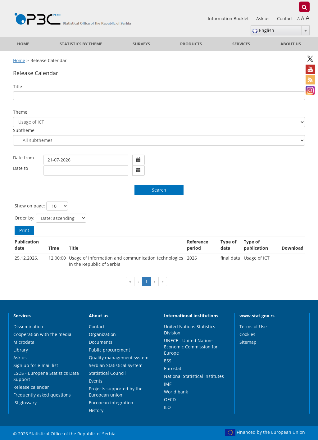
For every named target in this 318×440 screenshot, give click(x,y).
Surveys (141, 44)
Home (23, 44)
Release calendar (31, 387)
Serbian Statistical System (116, 365)
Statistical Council (107, 373)
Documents (100, 342)
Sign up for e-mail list (35, 365)
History (96, 410)
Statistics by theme (81, 44)
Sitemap (248, 342)
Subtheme (23, 130)
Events (95, 381)
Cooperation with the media (42, 334)
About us (290, 44)
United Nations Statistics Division (189, 330)
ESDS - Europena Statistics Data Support (46, 376)
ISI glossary (25, 403)
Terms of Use (253, 326)
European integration (111, 403)
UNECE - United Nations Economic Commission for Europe (191, 347)
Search (159, 190)
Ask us (263, 18)
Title (17, 86)
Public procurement (109, 350)
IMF (167, 384)
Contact (285, 18)
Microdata (23, 342)
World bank (176, 392)
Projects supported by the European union (116, 392)
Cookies (247, 334)
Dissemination (28, 326)
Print (24, 230)
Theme (20, 112)
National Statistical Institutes (194, 376)
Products (191, 44)
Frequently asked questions (42, 395)
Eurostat (172, 368)
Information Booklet (229, 18)
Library (20, 350)
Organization (102, 334)
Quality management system (118, 358)
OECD (170, 399)
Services (241, 44)
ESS (167, 361)
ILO (167, 407)
